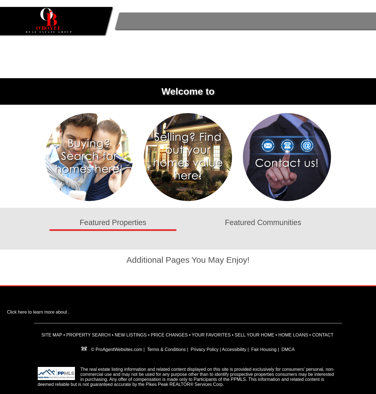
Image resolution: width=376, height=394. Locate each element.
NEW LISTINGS (131, 335)
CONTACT (323, 335)
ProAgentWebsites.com (119, 349)
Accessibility (234, 349)
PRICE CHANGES (169, 335)
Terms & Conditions (166, 349)
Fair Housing (264, 349)
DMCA (288, 349)
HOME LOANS (293, 335)
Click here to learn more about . (38, 312)
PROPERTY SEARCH (88, 335)
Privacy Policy (205, 349)
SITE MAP (51, 335)
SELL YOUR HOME (254, 335)
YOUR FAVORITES (211, 335)
